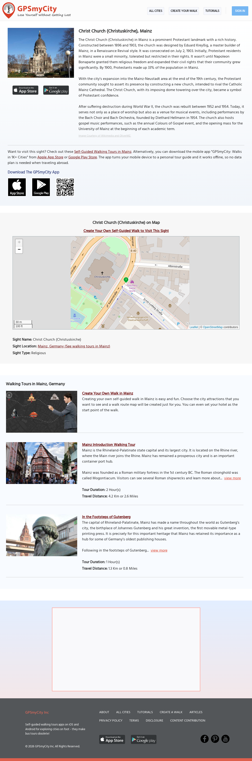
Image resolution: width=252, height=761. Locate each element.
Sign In (240, 11)
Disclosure (154, 720)
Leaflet (194, 327)
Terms (134, 720)
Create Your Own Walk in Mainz (107, 394)
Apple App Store (50, 157)
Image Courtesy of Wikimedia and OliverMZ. (105, 136)
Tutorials (212, 11)
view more (232, 478)
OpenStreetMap (213, 327)
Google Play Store (82, 157)
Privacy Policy (110, 720)
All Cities (155, 11)
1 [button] (126, 279)
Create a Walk (171, 712)
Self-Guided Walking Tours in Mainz (102, 152)
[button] (19, 242)
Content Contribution (187, 720)
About (104, 712)
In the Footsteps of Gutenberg (106, 517)
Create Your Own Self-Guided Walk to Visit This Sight (126, 231)
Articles (195, 712)
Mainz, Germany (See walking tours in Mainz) (74, 346)
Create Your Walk (184, 11)
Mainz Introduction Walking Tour (108, 445)
